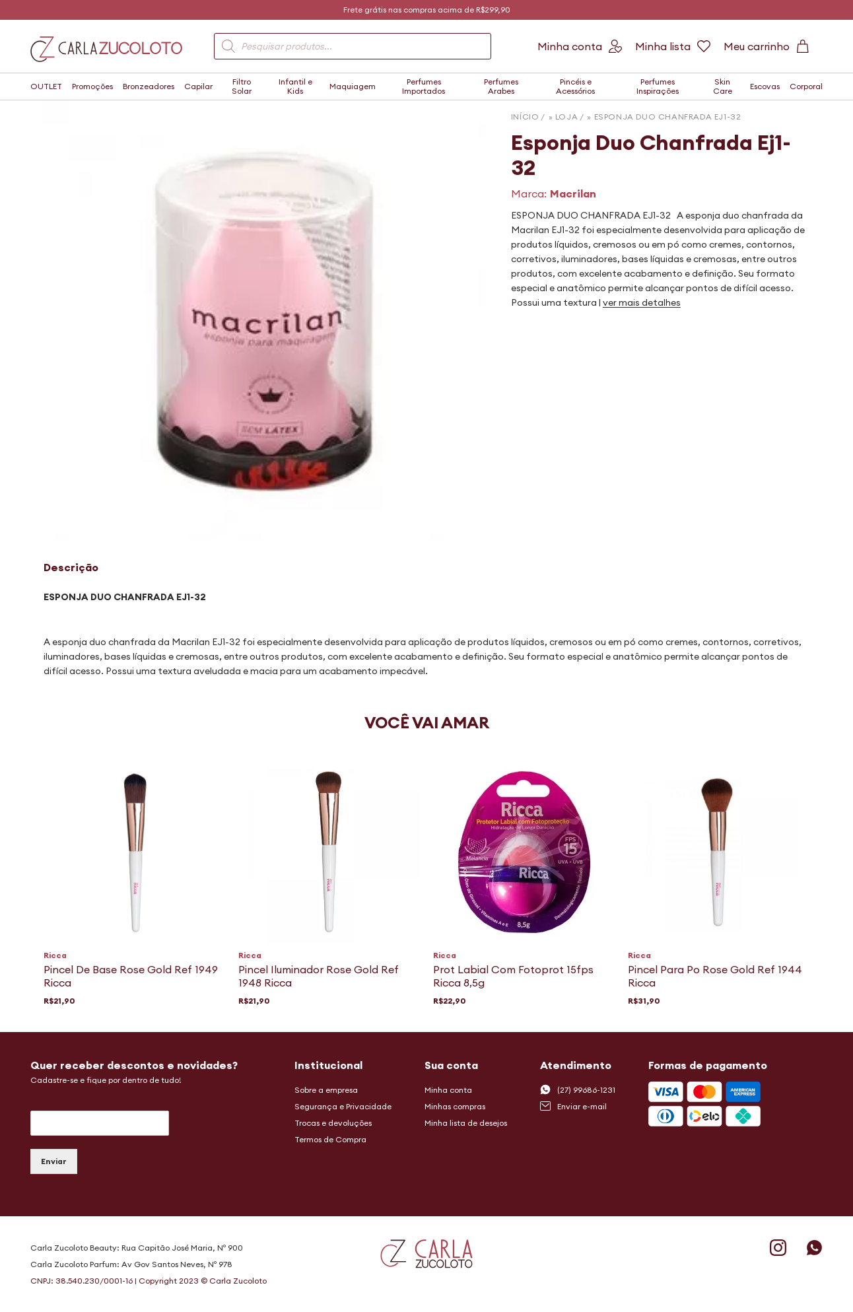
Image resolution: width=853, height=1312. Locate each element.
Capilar (198, 86)
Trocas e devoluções (333, 1123)
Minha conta (448, 1090)
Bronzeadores (148, 86)
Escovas (765, 86)
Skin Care (722, 86)
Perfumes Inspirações (657, 86)
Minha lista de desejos (466, 1123)
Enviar (54, 1161)
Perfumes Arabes (501, 86)
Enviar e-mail (573, 1106)
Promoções (92, 86)
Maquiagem (352, 86)
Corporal (806, 86)
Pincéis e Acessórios (575, 86)
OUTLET (46, 86)
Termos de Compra (330, 1139)
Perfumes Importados (423, 86)
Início (525, 116)
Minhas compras (455, 1106)
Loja (566, 116)
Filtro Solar (242, 86)
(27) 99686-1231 (577, 1089)
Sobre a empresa (326, 1090)
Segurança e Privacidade (343, 1106)
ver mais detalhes (642, 302)
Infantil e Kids (295, 86)
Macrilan (573, 193)
